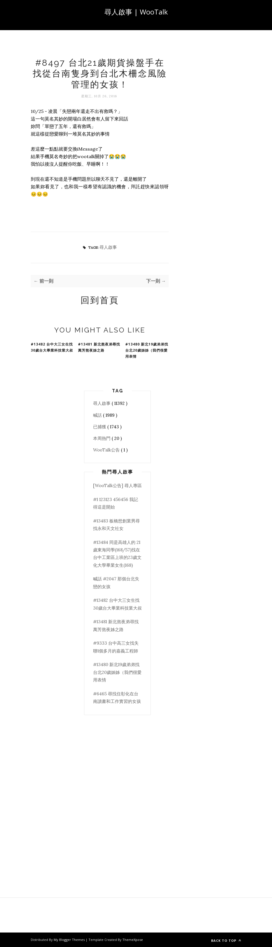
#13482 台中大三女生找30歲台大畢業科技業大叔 (52, 347)
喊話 (98, 415)
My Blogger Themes (70, 939)
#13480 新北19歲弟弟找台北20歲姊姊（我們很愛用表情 (146, 350)
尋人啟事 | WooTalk (136, 12)
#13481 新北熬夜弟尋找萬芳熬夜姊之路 (99, 347)
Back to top (226, 940)
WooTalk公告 (107, 450)
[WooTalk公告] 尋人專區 (117, 485)
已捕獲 (100, 426)
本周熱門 (102, 438)
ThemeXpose (132, 939)
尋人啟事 (108, 247)
